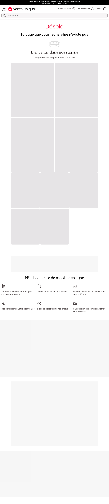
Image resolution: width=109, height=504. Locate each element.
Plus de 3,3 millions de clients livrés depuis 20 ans (89, 293)
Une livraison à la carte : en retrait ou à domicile (89, 310)
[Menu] (4, 7)
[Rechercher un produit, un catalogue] (4, 15)
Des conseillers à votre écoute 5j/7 (18, 308)
